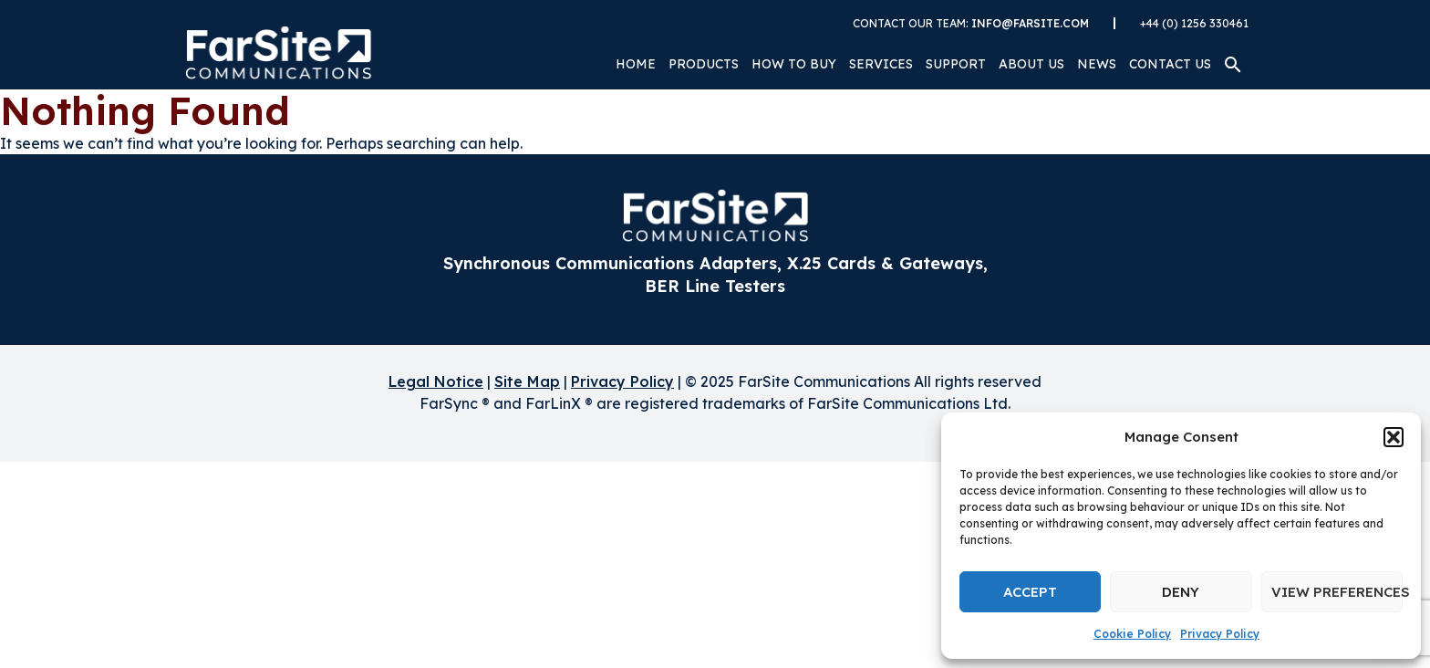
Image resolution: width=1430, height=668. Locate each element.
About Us (1031, 64)
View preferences (1337, 591)
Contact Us (1170, 64)
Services (881, 64)
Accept (1030, 591)
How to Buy (793, 64)
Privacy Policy (1219, 634)
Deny (1180, 591)
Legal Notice (436, 381)
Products (703, 64)
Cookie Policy (1132, 634)
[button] (1393, 437)
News (1096, 64)
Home (636, 64)
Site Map (527, 381)
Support (956, 64)
